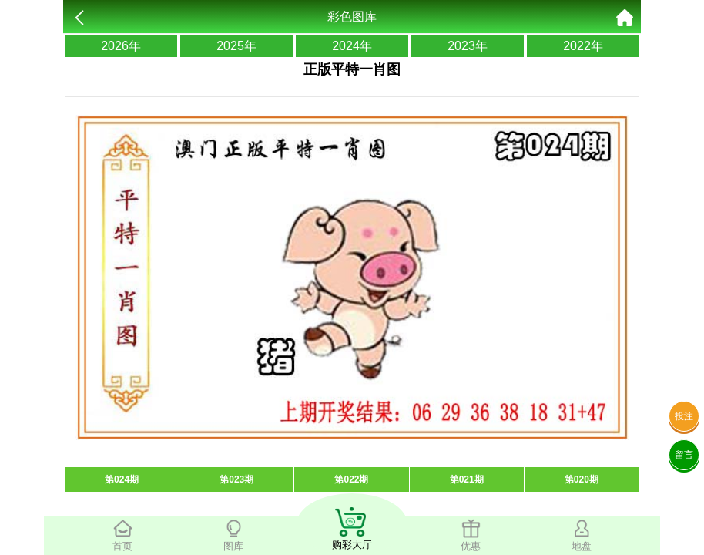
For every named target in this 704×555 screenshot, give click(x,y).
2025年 (236, 45)
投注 (684, 416)
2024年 (352, 45)
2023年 (468, 45)
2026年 (121, 45)
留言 (684, 454)
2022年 (583, 45)
